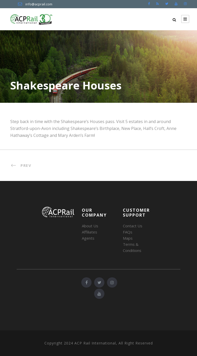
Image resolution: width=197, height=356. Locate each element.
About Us (90, 225)
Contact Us (132, 225)
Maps (128, 238)
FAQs (127, 232)
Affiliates (89, 232)
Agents (88, 238)
